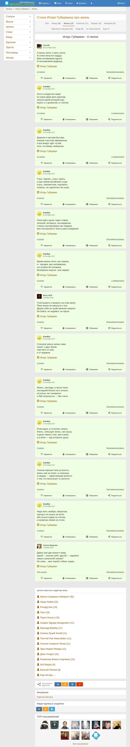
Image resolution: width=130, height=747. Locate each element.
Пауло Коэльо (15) (49, 617)
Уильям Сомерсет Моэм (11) (55, 643)
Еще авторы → (48, 675)
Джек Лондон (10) (49, 654)
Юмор (9, 37)
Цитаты (10, 26)
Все (47, 23)
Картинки (11, 42)
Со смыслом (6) (93, 29)
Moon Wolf (47, 295)
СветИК (46, 45)
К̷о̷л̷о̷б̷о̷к (46, 87)
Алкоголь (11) (82, 23)
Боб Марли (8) (47, 664)
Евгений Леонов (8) (50, 670)
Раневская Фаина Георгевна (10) (57, 659)
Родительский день (45, 697)
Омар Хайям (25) (49, 602)
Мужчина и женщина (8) (62, 29)
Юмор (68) (56, 23)
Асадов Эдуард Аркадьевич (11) (57, 623)
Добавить (81, 3)
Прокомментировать (115, 72)
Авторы (10, 57)
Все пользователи (80, 744)
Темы (57, 3)
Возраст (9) (96, 23)
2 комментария (117, 113)
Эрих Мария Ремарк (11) (53, 649)
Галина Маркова (50, 545)
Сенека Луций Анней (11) (53, 633)
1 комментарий (117, 157)
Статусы (10, 16)
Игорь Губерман (48, 66)
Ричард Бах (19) (48, 607)
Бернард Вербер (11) (51, 628)
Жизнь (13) (68, 23)
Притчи (10, 47)
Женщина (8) (109, 23)
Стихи (9, 32)
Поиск (69, 3)
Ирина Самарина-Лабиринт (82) (57, 596)
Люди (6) (79, 29)
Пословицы (12, 52)
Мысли (9, 21)
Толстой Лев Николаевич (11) (55, 638)
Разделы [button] (44, 3)
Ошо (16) (45, 612)
